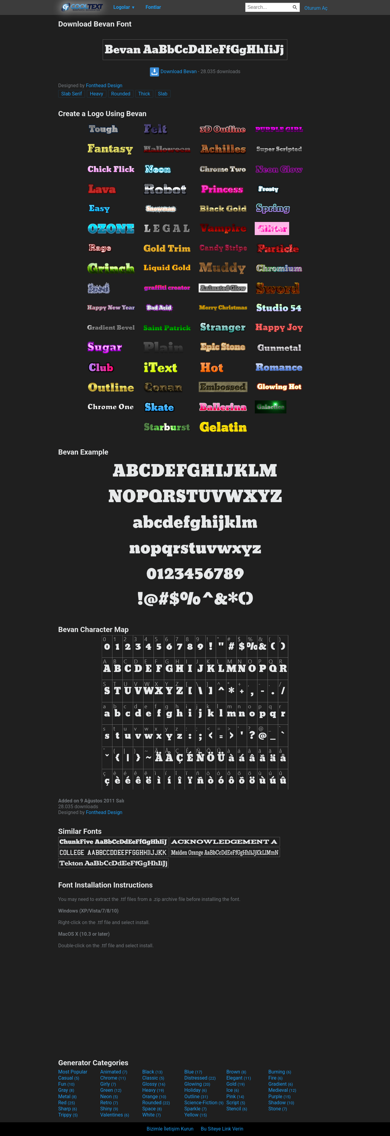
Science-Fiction (204, 1103)
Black (152, 1072)
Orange (154, 1096)
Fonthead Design (104, 85)
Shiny (109, 1109)
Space (152, 1109)
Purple (279, 1096)
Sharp (67, 1109)
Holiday (195, 1090)
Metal (67, 1096)
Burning (279, 1072)
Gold (235, 1084)
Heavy (96, 94)
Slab (163, 94)
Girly (108, 1084)
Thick (144, 94)
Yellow (195, 1115)
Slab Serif (71, 94)
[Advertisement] (29, 111)
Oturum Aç (316, 8)
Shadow (281, 1103)
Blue (193, 1072)
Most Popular (72, 1072)
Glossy (153, 1084)
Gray (66, 1090)
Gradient (280, 1084)
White (151, 1115)
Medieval (282, 1090)
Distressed (200, 1078)
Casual (68, 1078)
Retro (109, 1103)
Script (235, 1103)
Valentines (114, 1115)
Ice (232, 1090)
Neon (109, 1096)
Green (111, 1090)
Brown (236, 1072)
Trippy (68, 1115)
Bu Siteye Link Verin (222, 1129)
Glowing (197, 1084)
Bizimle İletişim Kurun (170, 1129)
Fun (66, 1084)
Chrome (113, 1078)
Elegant (238, 1078)
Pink (235, 1096)
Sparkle (195, 1109)
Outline (196, 1096)
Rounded (120, 94)
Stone (277, 1109)
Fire (275, 1078)
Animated (113, 1072)
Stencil (236, 1109)
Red (66, 1103)
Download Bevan (173, 71)
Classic (153, 1078)
